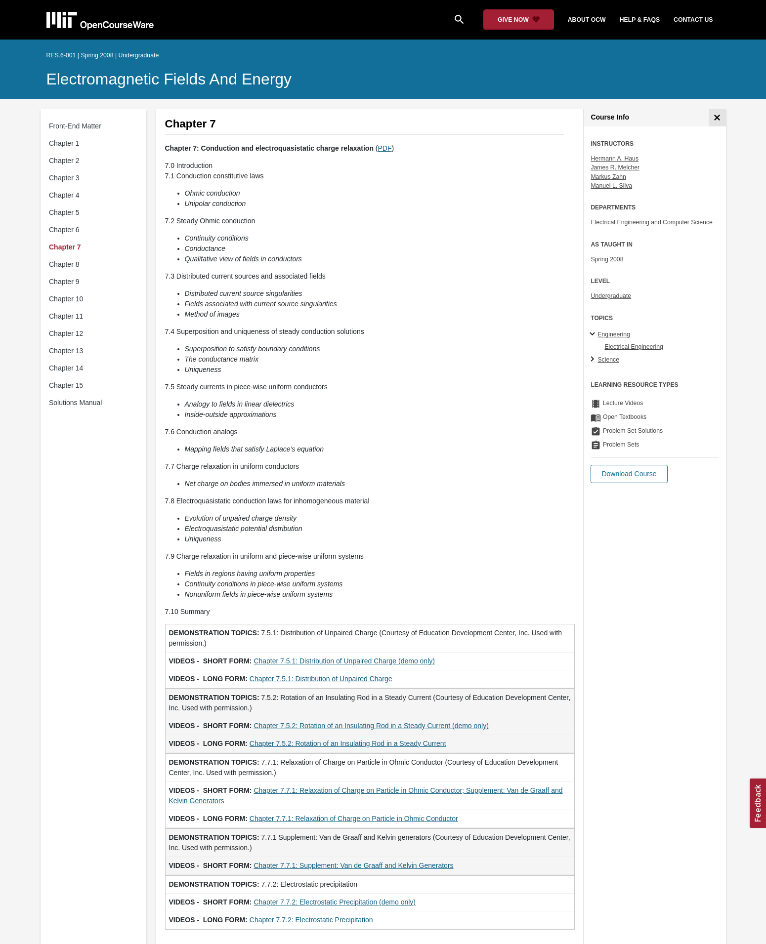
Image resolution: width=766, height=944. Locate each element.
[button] (629, 474)
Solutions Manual (75, 403)
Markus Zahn (608, 176)
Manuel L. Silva (611, 185)
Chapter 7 (65, 247)
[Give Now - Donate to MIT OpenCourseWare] (518, 19)
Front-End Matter (75, 126)
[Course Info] (717, 117)
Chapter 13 (66, 351)
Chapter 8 (64, 264)
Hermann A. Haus (614, 158)
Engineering (613, 334)
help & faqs (640, 19)
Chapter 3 (64, 178)
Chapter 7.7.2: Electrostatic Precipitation (311, 920)
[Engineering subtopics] (593, 334)
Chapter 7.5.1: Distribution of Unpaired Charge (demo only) (344, 661)
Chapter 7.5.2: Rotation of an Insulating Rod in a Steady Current (348, 743)
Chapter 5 (64, 212)
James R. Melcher (615, 167)
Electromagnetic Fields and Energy (169, 79)
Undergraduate (611, 295)
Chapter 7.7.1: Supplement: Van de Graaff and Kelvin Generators (353, 865)
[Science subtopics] (593, 359)
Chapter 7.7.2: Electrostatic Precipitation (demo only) (335, 902)
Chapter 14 (66, 368)
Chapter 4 (64, 195)
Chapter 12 (66, 333)
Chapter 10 (66, 299)
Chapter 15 (66, 385)
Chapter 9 (64, 282)
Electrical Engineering (633, 346)
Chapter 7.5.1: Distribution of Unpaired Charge (321, 679)
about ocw (587, 19)
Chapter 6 (64, 230)
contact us (693, 19)
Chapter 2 (64, 160)
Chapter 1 (64, 143)
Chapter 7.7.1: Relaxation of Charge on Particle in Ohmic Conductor (354, 818)
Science (608, 359)
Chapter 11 (66, 316)
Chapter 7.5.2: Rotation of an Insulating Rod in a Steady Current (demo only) (371, 726)
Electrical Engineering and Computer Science (652, 222)
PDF (385, 148)
